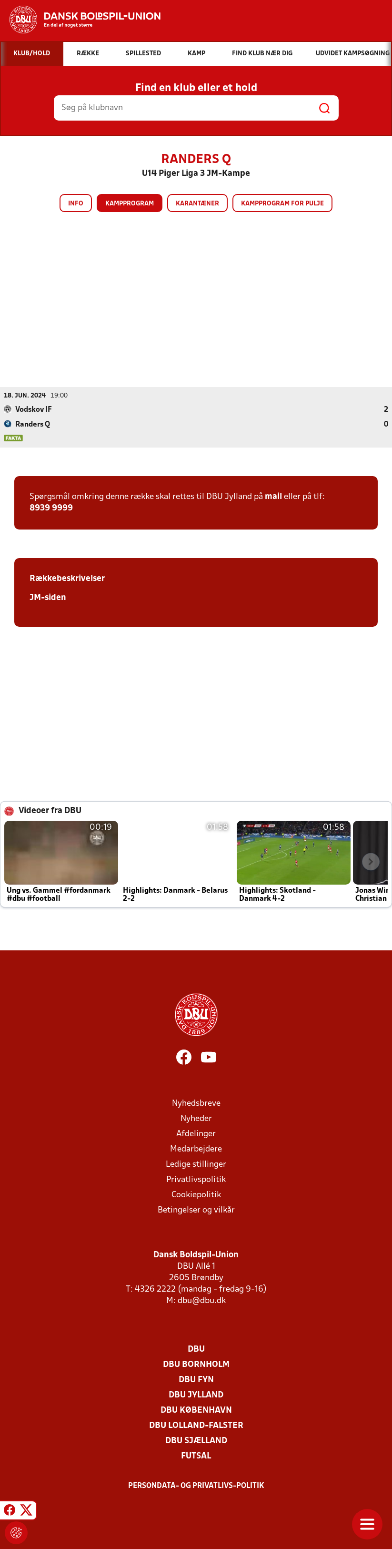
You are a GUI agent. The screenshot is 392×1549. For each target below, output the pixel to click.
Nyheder (196, 1118)
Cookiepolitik (196, 1195)
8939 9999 (51, 508)
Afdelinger (196, 1134)
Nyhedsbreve (196, 1103)
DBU (196, 1349)
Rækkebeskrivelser (67, 578)
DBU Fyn (196, 1380)
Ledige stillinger (196, 1164)
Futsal (196, 1456)
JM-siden (48, 597)
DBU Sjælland (196, 1441)
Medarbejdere (196, 1149)
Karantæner (197, 204)
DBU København (196, 1410)
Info (75, 204)
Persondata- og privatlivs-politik (196, 1485)
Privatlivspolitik (196, 1179)
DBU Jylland (196, 1395)
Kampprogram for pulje (282, 204)
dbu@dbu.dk (202, 1300)
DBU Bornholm (196, 1364)
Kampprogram (129, 204)
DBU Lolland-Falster (196, 1425)
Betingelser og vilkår (196, 1210)
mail (273, 496)
